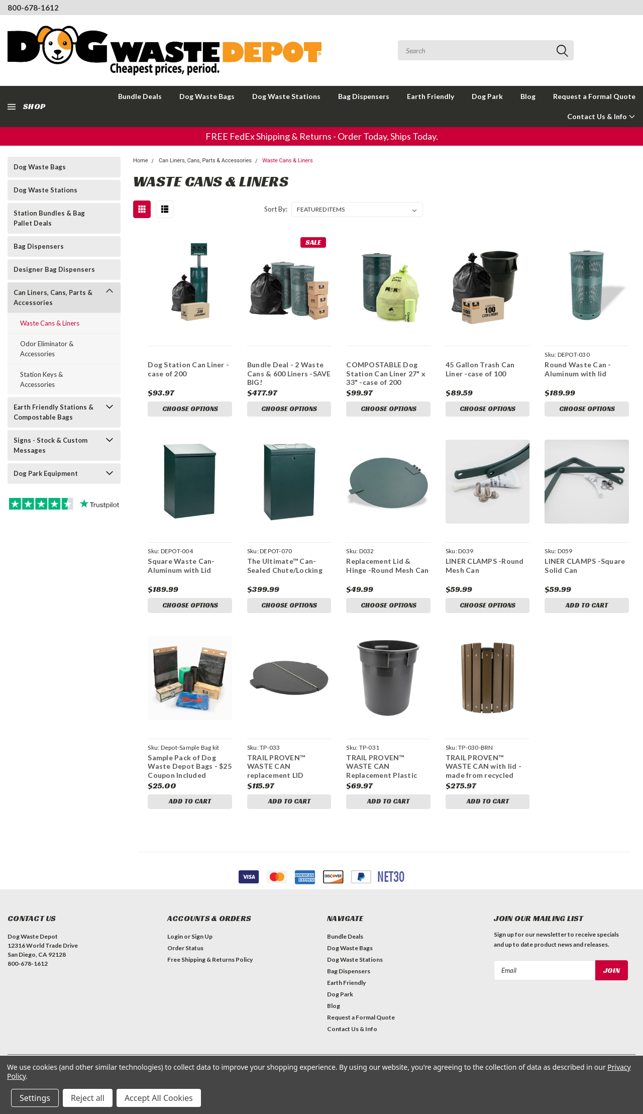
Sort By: (275, 209)
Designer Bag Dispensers (54, 269)
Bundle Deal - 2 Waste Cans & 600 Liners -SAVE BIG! (289, 373)
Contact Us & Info (601, 116)
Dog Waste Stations (286, 96)
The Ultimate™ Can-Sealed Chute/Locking (285, 567)
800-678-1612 (33, 7)
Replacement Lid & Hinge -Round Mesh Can (387, 567)
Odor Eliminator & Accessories (46, 349)
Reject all (87, 1097)
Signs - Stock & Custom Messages (50, 445)
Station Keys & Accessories (41, 379)
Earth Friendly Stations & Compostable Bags (53, 412)
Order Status (185, 952)
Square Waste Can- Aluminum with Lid (181, 567)
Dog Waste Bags (207, 96)
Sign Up (201, 940)
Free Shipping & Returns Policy (210, 963)
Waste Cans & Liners (49, 323)
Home (140, 160)
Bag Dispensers (363, 96)
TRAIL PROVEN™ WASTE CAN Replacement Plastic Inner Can (381, 769)
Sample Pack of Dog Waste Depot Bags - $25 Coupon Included (190, 769)
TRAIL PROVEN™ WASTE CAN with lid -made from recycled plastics (483, 769)
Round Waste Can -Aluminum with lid (578, 369)
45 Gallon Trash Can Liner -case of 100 (480, 369)
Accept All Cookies (159, 1097)
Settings (35, 1097)
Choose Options (190, 409)
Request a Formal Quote (594, 96)
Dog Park (487, 96)
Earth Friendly (430, 96)
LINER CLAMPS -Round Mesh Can (485, 567)
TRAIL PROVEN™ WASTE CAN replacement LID (276, 769)
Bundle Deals (140, 96)
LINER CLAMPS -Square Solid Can (585, 567)
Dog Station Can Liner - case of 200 (188, 369)
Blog (527, 96)
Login (175, 940)
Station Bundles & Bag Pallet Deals (49, 218)
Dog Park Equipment (46, 473)
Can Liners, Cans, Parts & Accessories (53, 297)
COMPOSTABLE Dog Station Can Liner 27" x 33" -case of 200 (385, 373)
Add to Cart (587, 607)
